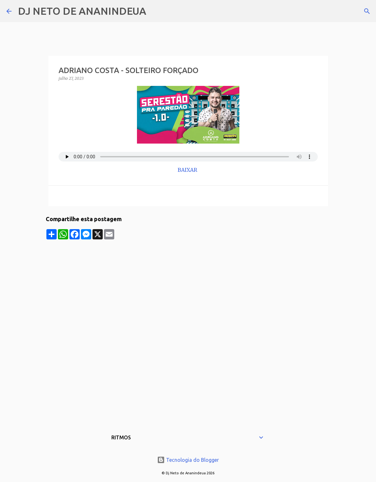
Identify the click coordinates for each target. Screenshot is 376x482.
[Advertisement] (188, 284)
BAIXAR (188, 170)
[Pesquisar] (155, 11)
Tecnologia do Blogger (188, 460)
